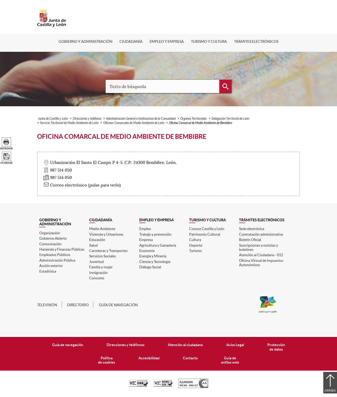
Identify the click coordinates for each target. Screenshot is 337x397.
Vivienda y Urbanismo (106, 234)
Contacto (190, 358)
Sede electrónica (251, 229)
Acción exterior (51, 266)
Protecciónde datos (276, 347)
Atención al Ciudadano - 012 (261, 255)
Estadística (47, 271)
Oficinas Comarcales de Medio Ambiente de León (133, 123)
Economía (147, 251)
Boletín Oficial (250, 240)
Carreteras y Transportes (108, 251)
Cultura (195, 240)
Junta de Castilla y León (53, 119)
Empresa (146, 240)
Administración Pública (57, 260)
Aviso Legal (235, 345)
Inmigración (98, 273)
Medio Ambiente (102, 229)
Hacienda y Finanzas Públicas (61, 249)
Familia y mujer (101, 267)
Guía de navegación (118, 305)
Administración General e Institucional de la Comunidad (140, 119)
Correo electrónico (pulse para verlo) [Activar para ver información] (85, 185)
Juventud (96, 262)
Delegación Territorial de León (230, 119)
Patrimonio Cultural (204, 234)
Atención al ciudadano (185, 345)
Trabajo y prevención (155, 234)
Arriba (330, 390)
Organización (49, 233)
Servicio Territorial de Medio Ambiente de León (69, 123)
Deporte (195, 245)
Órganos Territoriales (193, 119)
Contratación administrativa (261, 234)
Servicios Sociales (102, 256)
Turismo (195, 251)
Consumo (96, 278)
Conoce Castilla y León (206, 229)
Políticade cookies (106, 360)
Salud (93, 245)
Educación (97, 240)
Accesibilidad (149, 358)
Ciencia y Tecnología (154, 262)
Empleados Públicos (54, 255)
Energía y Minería (152, 256)
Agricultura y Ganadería (157, 245)
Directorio (78, 305)
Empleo (145, 229)
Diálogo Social (150, 267)
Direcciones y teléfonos (87, 119)
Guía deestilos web (230, 360)
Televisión (47, 305)
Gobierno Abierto (53, 238)
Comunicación (50, 244)
